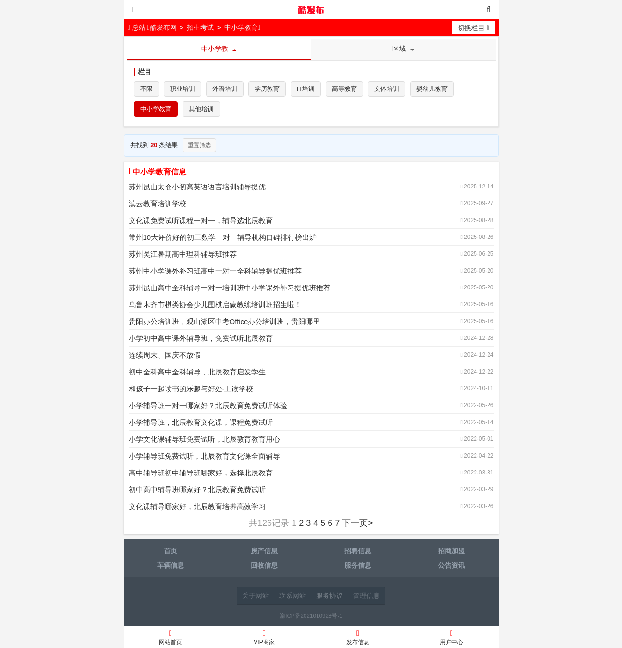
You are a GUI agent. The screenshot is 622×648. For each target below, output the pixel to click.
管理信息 (366, 595)
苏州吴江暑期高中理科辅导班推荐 (183, 254)
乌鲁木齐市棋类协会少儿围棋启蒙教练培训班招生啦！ (215, 304)
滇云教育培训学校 (157, 203)
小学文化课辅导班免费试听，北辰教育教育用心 (204, 439)
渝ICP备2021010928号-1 (311, 615)
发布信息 (358, 639)
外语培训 (224, 88)
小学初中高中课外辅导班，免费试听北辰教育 (201, 338)
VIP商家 (264, 639)
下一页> (357, 523)
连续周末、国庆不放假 (165, 355)
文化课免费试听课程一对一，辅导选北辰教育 (201, 220)
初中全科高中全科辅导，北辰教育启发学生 (197, 372)
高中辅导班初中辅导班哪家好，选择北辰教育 (201, 473)
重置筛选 (199, 145)
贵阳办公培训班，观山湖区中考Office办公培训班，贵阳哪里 (224, 321)
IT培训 (306, 88)
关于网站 (255, 595)
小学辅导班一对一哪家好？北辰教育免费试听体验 (208, 405)
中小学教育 (241, 27)
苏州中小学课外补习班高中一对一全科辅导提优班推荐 (215, 271)
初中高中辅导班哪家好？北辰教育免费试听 (197, 490)
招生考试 (200, 27)
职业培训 (182, 88)
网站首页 (171, 639)
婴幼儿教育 (432, 88)
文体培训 (386, 88)
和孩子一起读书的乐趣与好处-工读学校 (191, 389)
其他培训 (201, 108)
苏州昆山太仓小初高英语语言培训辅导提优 (197, 187)
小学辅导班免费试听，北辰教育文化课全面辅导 (204, 456)
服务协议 (329, 595)
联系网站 (292, 595)
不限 (146, 88)
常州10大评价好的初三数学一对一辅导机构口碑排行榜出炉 (223, 237)
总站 (137, 27)
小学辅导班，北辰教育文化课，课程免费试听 (201, 422)
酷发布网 (311, 9)
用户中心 (452, 639)
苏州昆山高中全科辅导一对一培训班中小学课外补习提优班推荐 (229, 288)
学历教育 (267, 88)
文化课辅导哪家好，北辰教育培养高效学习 (197, 506)
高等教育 (344, 88)
